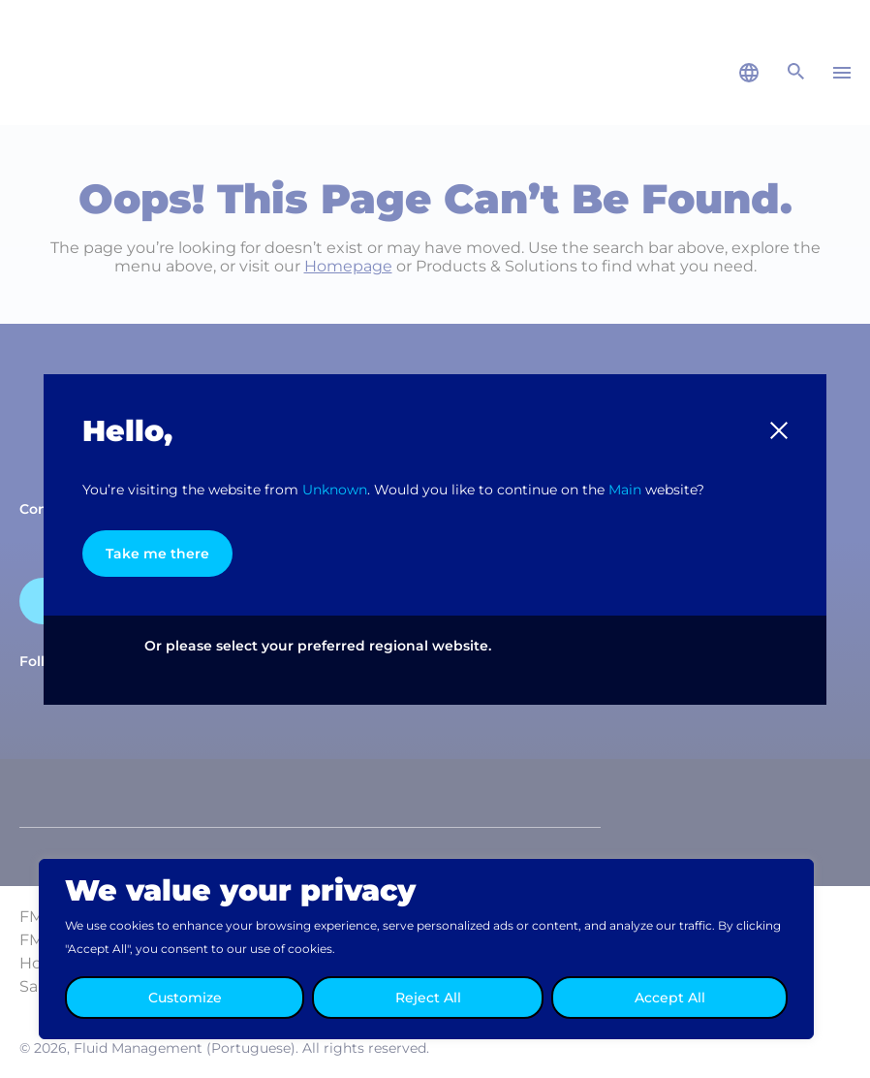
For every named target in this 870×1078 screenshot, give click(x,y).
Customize (185, 997)
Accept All (670, 997)
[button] (779, 430)
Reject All (428, 997)
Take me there (157, 553)
